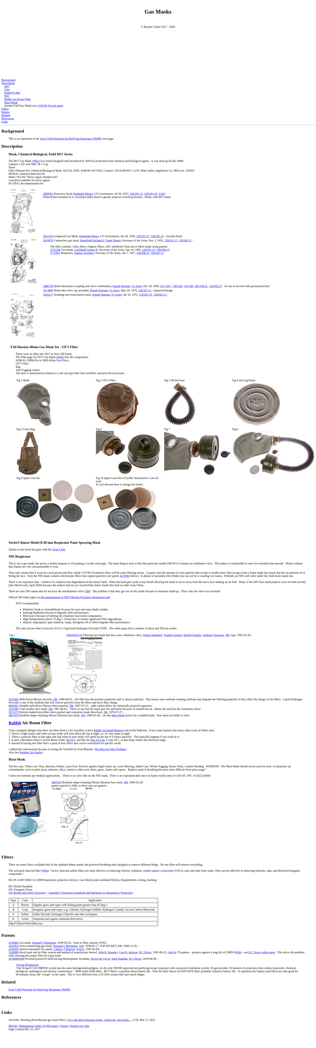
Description (8, 83)
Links (4, 121)
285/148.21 (201, 286)
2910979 (48, 240)
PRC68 (13, 1025)
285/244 (177, 286)
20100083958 (16, 958)
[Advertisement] (158, 53)
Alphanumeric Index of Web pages (38, 1025)
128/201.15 (136, 193)
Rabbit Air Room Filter (17, 99)
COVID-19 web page (50, 105)
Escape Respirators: (27, 964)
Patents (5, 112)
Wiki (36, 160)
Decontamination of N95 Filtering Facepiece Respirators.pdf (75, 597)
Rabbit (15, 722)
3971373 (14, 712)
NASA (80, 949)
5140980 (14, 952)
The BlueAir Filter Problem (110, 749)
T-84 (7, 89)
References (7, 118)
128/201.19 (145, 294)
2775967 (55, 252)
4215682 (125, 575)
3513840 (48, 290)
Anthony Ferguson (213, 635)
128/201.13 (148, 249)
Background (8, 79)
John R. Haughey (108, 952)
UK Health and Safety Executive (27, 892)
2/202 (162, 193)
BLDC (70, 739)
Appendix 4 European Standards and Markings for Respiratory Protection (90, 892)
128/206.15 (162, 249)
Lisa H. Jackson (128, 952)
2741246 (55, 249)
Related (5, 115)
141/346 (188, 286)
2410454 (14, 945)
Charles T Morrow (64, 949)
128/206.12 (185, 240)
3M (87, 591)
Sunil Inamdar (119, 958)
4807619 (14, 715)
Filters (5, 108)
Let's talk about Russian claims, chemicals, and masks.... (99, 1019)
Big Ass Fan (97, 739)
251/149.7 (165, 286)
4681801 (14, 705)
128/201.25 (157, 236)
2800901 (48, 193)
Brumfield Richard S (92, 240)
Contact (63, 1025)
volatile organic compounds (158, 870)
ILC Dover (145, 952)
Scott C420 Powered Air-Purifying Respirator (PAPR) (71, 138)
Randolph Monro (83, 193)
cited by (172, 952)
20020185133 (74, 635)
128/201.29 (150, 193)
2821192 (48, 236)
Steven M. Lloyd (100, 958)
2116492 (13, 942)
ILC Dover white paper (261, 952)
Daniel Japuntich (152, 635)
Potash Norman (121, 286)
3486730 (48, 286)
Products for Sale (79, 1025)
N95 (6, 96)
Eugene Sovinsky (84, 252)
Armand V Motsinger (44, 942)
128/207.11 (157, 252)
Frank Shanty (113, 240)
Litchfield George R (86, 249)
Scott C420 (58, 549)
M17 (7, 86)
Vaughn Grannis (173, 635)
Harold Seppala (192, 635)
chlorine (125, 870)
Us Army (137, 286)
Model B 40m (12, 92)
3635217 (48, 294)
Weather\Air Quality (31, 752)
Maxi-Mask (11, 102)
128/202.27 (215, 286)
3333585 (14, 708)
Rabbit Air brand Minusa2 (109, 730)
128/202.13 (159, 294)
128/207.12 (144, 290)
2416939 (14, 949)
